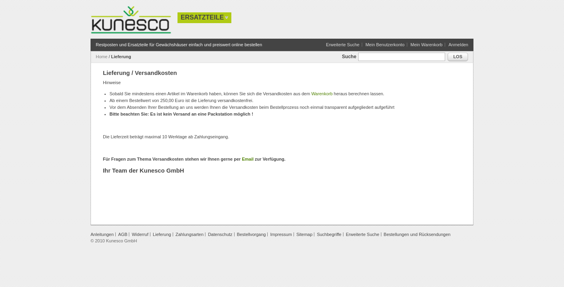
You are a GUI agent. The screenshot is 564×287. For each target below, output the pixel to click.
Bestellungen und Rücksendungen (417, 234)
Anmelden (458, 44)
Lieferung (162, 234)
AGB (122, 234)
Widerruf (140, 234)
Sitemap (304, 234)
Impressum (281, 234)
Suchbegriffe (329, 234)
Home (101, 56)
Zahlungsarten (189, 234)
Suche (349, 56)
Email (247, 159)
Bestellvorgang (251, 234)
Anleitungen (102, 234)
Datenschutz (220, 234)
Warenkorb (321, 93)
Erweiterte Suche (342, 44)
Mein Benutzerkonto (384, 44)
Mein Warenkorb (426, 44)
